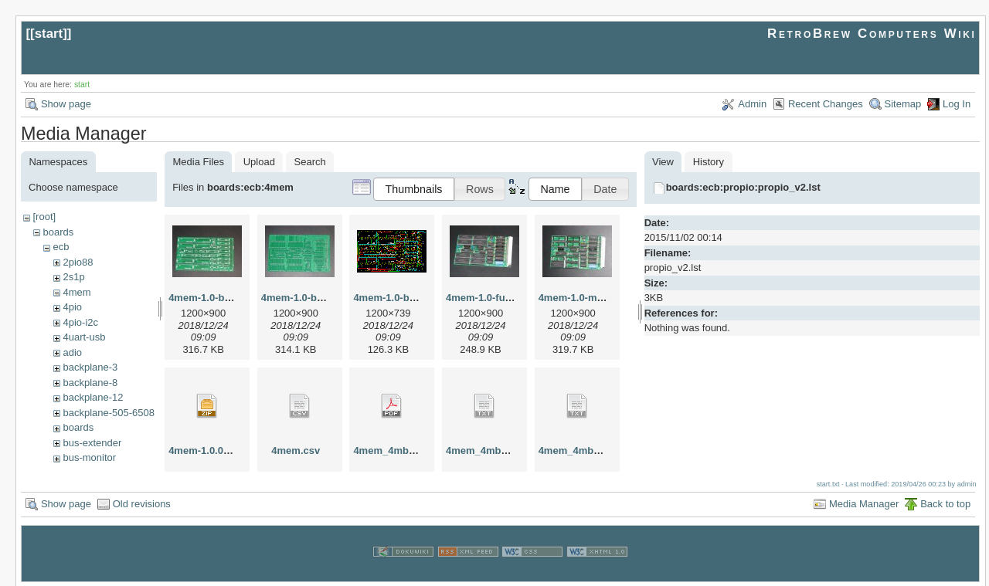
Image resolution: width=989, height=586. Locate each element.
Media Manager (864, 502)
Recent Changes (825, 104)
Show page (66, 104)
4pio (72, 307)
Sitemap (903, 104)
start (49, 33)
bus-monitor (89, 457)
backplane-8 (90, 382)
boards (57, 232)
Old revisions (142, 502)
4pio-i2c (80, 322)
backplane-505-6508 (109, 412)
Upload (259, 162)
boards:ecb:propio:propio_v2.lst (743, 187)
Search (310, 162)
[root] (44, 216)
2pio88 (78, 262)
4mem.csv (295, 450)
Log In (956, 104)
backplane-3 (90, 367)
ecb (61, 246)
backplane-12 (93, 397)
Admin (752, 104)
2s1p (73, 277)
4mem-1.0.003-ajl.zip (217, 450)
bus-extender (92, 443)
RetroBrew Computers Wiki (872, 33)
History (708, 162)
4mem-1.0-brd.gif (393, 297)
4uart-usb (84, 337)
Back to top (945, 502)
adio (72, 352)
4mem (76, 292)
